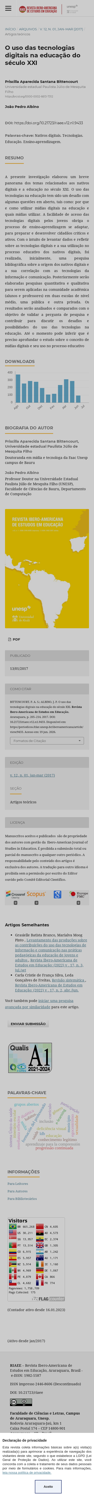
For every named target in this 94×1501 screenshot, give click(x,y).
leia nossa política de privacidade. (27, 1472)
